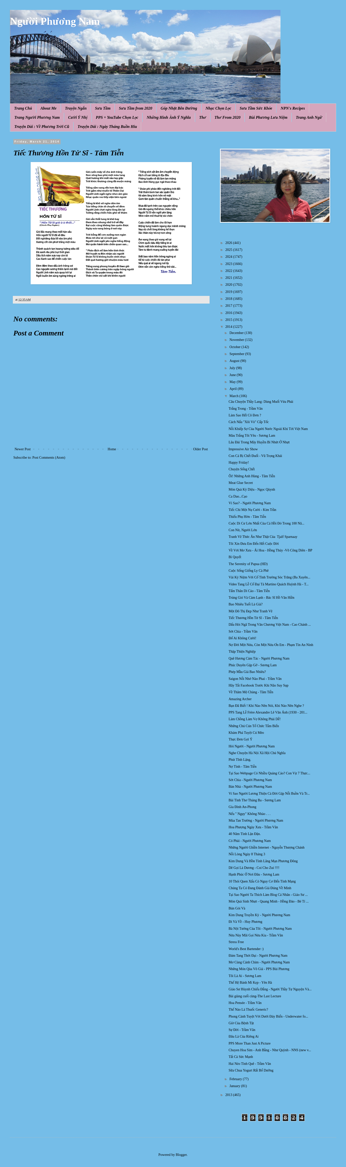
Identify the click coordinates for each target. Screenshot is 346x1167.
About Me (48, 108)
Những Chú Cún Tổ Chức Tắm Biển (254, 726)
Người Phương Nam (55, 21)
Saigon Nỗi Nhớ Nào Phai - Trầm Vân (255, 679)
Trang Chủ (23, 108)
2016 (229, 313)
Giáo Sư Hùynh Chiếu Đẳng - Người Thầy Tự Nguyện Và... (270, 989)
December (236, 333)
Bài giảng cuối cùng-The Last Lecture (255, 996)
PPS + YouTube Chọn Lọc (117, 117)
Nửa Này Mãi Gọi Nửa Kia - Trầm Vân (256, 935)
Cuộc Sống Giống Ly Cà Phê (249, 570)
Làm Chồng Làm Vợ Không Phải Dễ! (255, 719)
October (235, 347)
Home (112, 449)
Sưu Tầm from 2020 (135, 108)
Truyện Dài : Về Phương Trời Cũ (41, 126)
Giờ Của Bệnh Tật (241, 1023)
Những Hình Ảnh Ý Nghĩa (169, 117)
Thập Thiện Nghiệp (242, 651)
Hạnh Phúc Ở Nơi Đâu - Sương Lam (254, 874)
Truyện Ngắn (76, 108)
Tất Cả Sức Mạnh (241, 1057)
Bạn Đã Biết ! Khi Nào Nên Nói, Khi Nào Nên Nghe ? (266, 706)
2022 (229, 271)
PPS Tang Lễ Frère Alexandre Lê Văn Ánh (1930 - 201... (268, 712)
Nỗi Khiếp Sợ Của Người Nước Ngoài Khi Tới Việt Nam (268, 429)
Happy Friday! (239, 462)
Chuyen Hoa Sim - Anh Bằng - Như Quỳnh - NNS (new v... (270, 1050)
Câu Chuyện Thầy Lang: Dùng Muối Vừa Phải (261, 402)
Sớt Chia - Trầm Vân (243, 631)
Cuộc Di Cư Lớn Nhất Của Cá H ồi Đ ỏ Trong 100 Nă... (266, 523)
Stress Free (236, 942)
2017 (229, 306)
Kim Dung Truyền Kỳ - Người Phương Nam (259, 915)
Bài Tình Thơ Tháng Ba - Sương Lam (255, 800)
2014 (229, 327)
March (234, 396)
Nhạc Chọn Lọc (218, 108)
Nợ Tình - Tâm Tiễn (243, 766)
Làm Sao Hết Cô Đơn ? (245, 415)
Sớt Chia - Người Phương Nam (250, 780)
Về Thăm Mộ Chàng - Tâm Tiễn (251, 692)
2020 (229, 284)
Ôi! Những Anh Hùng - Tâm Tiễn (252, 476)
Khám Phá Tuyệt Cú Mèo (246, 733)
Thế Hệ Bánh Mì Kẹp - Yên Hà (250, 982)
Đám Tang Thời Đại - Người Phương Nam (258, 955)
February (236, 1079)
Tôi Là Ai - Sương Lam (245, 976)
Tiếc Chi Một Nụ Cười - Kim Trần (252, 510)
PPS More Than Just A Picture (250, 1043)
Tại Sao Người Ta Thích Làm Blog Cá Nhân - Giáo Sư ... (268, 895)
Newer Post (23, 449)
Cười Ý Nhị (77, 117)
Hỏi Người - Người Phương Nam (252, 746)
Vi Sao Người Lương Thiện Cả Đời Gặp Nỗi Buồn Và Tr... (269, 793)
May (233, 382)
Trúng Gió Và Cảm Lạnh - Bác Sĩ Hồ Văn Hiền (261, 597)
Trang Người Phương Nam (37, 117)
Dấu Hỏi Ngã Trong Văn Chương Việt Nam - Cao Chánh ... (270, 624)
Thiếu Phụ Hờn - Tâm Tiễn (247, 517)
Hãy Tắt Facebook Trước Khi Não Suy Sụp (258, 685)
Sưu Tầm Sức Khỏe (256, 108)
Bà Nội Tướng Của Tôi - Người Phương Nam (260, 928)
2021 (229, 278)
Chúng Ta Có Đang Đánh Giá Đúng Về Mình (260, 888)
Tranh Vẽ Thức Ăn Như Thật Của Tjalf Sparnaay (263, 537)
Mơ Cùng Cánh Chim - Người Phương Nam (259, 962)
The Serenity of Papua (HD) (248, 564)
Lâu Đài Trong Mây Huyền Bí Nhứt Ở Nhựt (259, 442)
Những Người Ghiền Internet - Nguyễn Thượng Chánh (266, 847)
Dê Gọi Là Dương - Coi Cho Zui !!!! (254, 868)
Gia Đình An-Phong (242, 807)
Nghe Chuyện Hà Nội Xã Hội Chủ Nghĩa (257, 753)
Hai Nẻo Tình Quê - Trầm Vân (250, 1064)
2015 (229, 320)
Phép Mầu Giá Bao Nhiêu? (247, 672)
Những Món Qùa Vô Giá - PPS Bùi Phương (259, 969)
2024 (229, 257)
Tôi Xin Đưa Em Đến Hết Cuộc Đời (254, 544)
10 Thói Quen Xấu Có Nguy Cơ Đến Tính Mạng (262, 881)
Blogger (181, 1155)
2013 (229, 1095)
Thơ (202, 117)
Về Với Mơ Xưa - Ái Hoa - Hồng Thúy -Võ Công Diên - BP (270, 550)
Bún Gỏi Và (237, 908)
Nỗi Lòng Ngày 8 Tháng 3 (247, 854)
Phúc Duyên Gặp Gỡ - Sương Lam (253, 665)
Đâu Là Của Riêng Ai (244, 1036)
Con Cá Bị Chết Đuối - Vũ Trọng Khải (255, 456)
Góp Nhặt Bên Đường (179, 108)
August (234, 361)
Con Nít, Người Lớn (243, 530)
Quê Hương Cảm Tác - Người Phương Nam (259, 658)
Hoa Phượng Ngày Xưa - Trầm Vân (253, 827)
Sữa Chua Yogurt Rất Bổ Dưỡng (251, 1070)
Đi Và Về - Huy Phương (245, 922)
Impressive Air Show (243, 449)
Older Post (200, 449)
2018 (229, 299)
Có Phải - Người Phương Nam (250, 841)
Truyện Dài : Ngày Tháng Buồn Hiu (107, 126)
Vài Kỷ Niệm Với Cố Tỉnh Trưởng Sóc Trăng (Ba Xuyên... (269, 577)
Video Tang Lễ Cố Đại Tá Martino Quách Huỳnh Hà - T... (269, 584)
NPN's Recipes (293, 108)
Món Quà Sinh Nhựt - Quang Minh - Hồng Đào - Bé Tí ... (269, 901)
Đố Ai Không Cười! (242, 638)
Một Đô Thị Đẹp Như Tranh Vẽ (250, 611)
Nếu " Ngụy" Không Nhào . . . (249, 814)
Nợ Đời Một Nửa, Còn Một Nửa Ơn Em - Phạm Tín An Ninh (271, 645)
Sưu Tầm (102, 108)
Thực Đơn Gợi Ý (240, 739)
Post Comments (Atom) (48, 457)
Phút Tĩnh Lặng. (240, 760)
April (233, 389)
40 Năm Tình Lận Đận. (245, 834)
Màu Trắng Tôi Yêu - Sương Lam (252, 435)
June (233, 375)
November (237, 340)
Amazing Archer (240, 699)
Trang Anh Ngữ (309, 117)
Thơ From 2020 (227, 117)
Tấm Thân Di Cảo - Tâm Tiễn (249, 591)
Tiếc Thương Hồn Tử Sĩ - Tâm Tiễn (253, 618)
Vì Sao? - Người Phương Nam (250, 503)
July (232, 368)
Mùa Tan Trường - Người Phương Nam (256, 820)
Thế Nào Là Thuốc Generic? (248, 1009)
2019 (229, 292)
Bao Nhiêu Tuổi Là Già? (246, 604)
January (235, 1086)
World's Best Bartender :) (246, 949)
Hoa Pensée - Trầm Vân (245, 1003)
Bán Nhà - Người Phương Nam (250, 786)
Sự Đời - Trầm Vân (242, 1030)
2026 (229, 243)
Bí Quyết (235, 557)
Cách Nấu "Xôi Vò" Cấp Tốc (249, 422)
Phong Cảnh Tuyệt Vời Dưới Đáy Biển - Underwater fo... (268, 1016)
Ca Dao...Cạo (238, 496)
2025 (229, 250)
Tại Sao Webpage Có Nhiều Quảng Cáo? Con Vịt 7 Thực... (269, 773)
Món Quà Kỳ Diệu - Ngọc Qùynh (252, 489)
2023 (229, 264)
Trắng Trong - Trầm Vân (245, 408)
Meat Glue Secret (241, 483)
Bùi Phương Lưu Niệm (268, 117)
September (237, 354)
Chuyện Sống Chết (242, 469)
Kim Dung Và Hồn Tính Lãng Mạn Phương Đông (263, 861)
